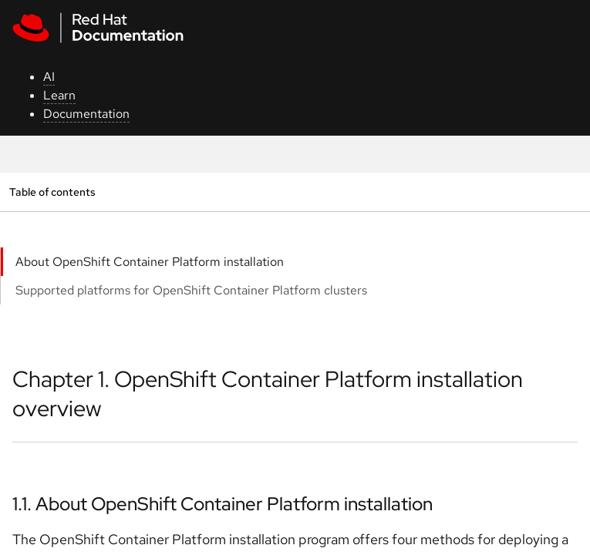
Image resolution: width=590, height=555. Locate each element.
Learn (59, 95)
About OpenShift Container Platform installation (149, 262)
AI (49, 77)
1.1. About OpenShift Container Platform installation (222, 504)
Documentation (86, 114)
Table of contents (52, 191)
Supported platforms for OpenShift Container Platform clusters (191, 290)
